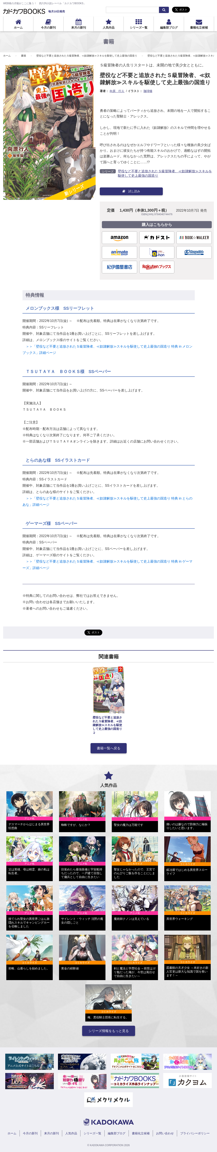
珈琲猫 (147, 91)
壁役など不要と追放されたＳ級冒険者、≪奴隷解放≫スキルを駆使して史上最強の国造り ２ (107, 725)
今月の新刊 (48, 27)
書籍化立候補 (199, 27)
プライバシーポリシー (195, 1133)
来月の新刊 (78, 27)
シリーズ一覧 (138, 27)
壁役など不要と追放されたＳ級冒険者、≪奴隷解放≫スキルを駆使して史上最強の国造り (86, 55)
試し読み (131, 191)
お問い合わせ (165, 1133)
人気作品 (108, 27)
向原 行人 (117, 91)
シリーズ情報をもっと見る (108, 1031)
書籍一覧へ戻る (108, 748)
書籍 (23, 55)
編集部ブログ (169, 27)
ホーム (18, 27)
